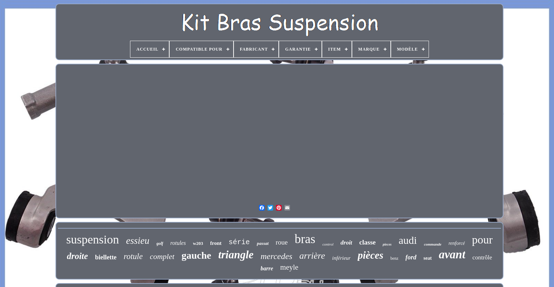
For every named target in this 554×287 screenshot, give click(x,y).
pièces (370, 255)
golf (160, 243)
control (327, 244)
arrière (312, 256)
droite (77, 256)
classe (367, 242)
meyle (289, 267)
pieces (387, 244)
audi (408, 240)
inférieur (341, 258)
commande (433, 244)
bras (305, 239)
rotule (133, 256)
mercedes (277, 256)
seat (428, 258)
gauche (196, 255)
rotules (178, 243)
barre (267, 268)
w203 (198, 243)
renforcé (456, 243)
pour (482, 239)
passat (263, 243)
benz (394, 258)
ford (411, 257)
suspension (92, 239)
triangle (236, 254)
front (216, 243)
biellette (106, 257)
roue (282, 242)
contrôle (482, 257)
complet (162, 256)
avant (452, 254)
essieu (137, 240)
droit (346, 242)
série (239, 242)
